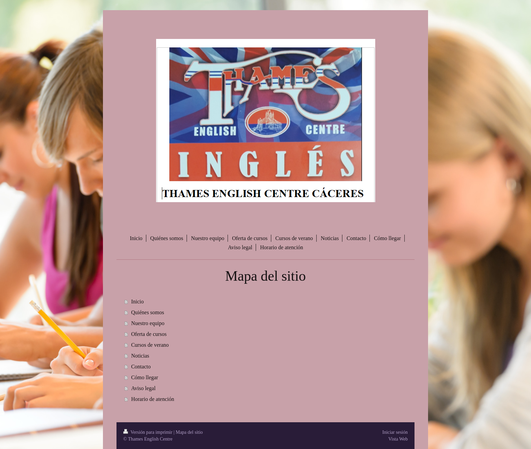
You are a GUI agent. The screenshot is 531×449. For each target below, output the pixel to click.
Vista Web (398, 439)
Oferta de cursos (149, 334)
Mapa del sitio (189, 432)
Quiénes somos (147, 312)
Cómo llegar (144, 377)
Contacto (141, 366)
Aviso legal (143, 388)
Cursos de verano (150, 345)
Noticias (140, 356)
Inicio (137, 301)
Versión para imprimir (148, 432)
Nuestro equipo (147, 323)
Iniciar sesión (395, 432)
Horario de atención (152, 399)
